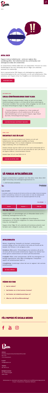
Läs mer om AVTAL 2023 (12, 159)
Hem (2, 9)
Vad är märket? (9, 286)
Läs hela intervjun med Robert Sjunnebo (16, 122)
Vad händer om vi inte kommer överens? (17, 290)
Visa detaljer (40, 202)
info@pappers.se (6, 362)
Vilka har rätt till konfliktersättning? (16, 298)
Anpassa (24, 206)
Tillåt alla (39, 206)
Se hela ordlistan (10, 269)
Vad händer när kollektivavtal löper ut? (17, 294)
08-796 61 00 (5, 367)
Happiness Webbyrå (30, 381)
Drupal (14, 381)
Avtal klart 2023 (7, 80)
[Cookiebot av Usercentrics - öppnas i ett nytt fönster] (40, 186)
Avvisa (9, 206)
